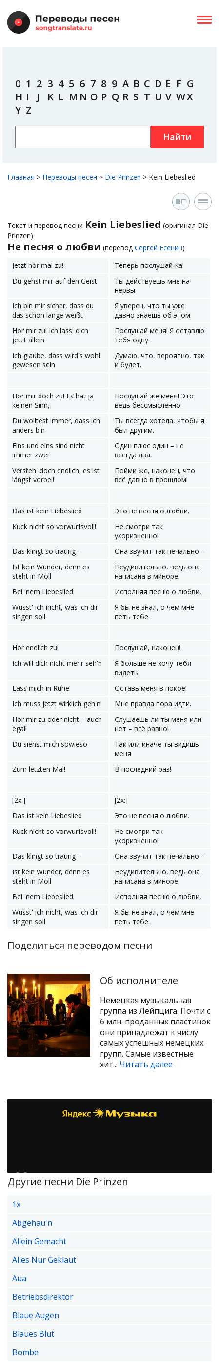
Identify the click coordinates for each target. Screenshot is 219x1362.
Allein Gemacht (39, 1241)
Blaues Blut (33, 1333)
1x (16, 1204)
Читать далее (146, 1064)
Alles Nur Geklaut (44, 1259)
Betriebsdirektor (42, 1296)
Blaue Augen (35, 1315)
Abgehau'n (32, 1222)
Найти (177, 137)
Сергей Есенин (158, 247)
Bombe (25, 1352)
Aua (19, 1278)
